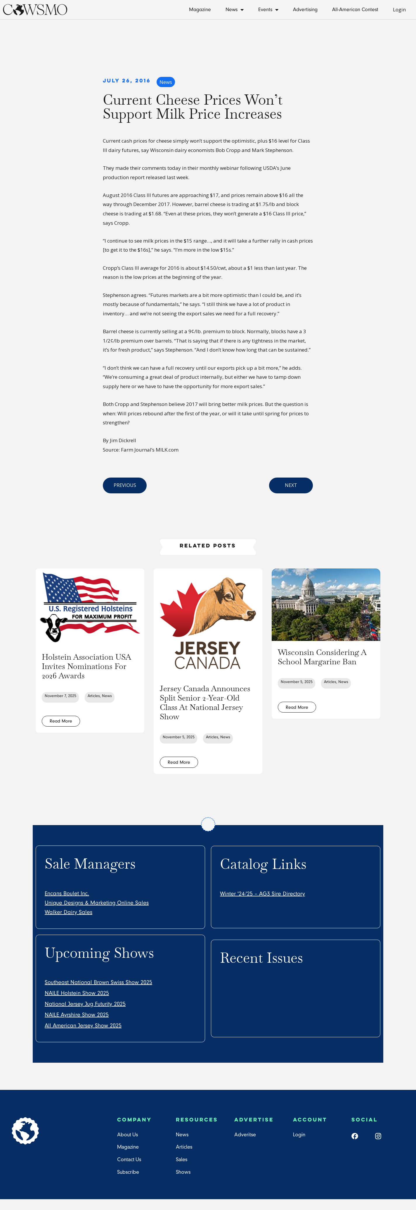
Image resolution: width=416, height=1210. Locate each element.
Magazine (200, 9)
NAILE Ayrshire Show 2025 (77, 1025)
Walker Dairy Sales (68, 922)
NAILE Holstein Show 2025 (77, 1003)
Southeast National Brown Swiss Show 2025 (98, 993)
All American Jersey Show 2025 (83, 1036)
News (235, 9)
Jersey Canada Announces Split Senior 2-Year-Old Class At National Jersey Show (208, 706)
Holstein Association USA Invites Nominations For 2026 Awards (87, 670)
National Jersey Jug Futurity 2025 (85, 1014)
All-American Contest (355, 9)
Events (268, 9)
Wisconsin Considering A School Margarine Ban (326, 661)
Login (399, 9)
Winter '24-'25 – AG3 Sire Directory (262, 904)
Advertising (305, 9)
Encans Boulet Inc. (67, 904)
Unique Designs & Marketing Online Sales (97, 913)
